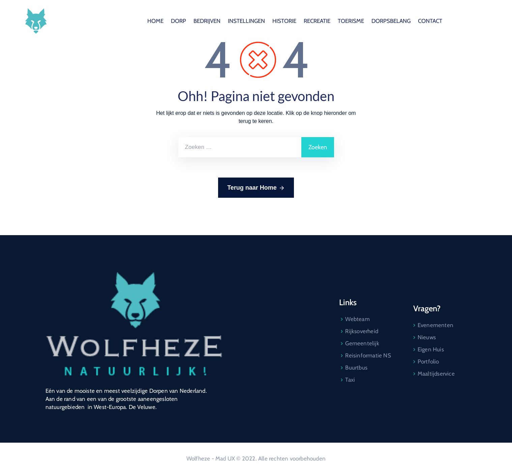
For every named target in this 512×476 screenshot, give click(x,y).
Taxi (350, 379)
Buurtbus (356, 367)
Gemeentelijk (362, 343)
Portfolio (428, 361)
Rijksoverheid (361, 331)
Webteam (357, 319)
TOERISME (417, 21)
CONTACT (496, 21)
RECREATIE (383, 21)
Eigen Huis (431, 349)
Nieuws (427, 337)
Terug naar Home (256, 188)
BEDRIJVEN (273, 21)
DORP (244, 21)
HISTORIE (350, 21)
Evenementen (435, 325)
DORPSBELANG (457, 21)
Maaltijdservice (436, 373)
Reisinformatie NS (368, 355)
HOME (221, 21)
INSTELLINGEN (312, 21)
